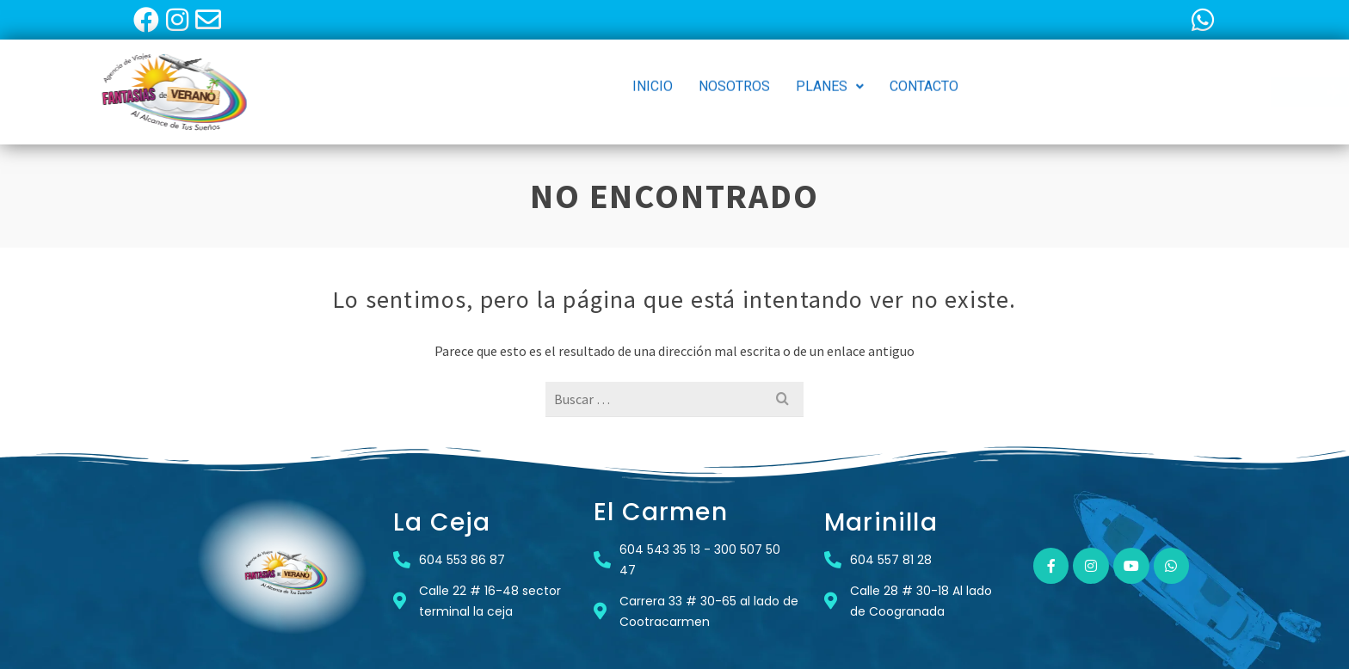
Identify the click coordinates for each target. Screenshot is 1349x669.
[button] (830, 79)
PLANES (830, 79)
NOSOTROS (734, 79)
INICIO (652, 79)
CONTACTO (924, 79)
